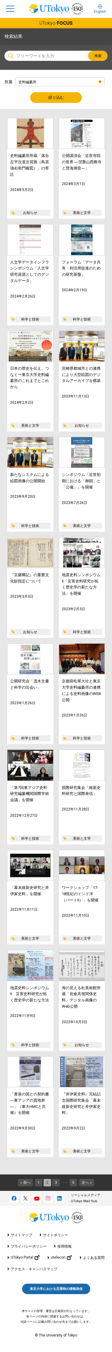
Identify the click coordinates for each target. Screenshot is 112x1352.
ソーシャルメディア (85, 1195)
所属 (8, 82)
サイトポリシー (55, 1235)
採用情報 (64, 1246)
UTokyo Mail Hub (84, 1201)
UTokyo (56, 23)
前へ (26, 1182)
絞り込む (56, 97)
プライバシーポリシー (29, 1246)
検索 (98, 56)
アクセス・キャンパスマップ (34, 1269)
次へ (85, 1182)
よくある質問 (94, 1257)
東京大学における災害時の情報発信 (56, 1289)
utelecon (61, 1257)
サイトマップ (21, 1235)
